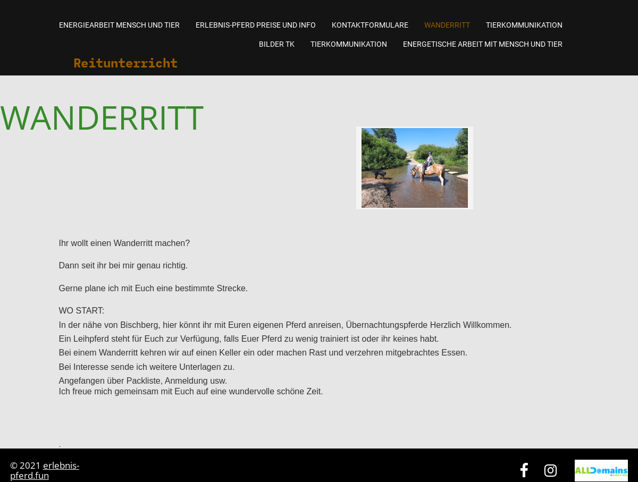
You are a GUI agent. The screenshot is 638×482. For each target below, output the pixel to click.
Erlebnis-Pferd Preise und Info (256, 25)
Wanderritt (447, 25)
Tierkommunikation (524, 25)
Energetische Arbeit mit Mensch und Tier (483, 44)
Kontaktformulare (370, 25)
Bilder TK (277, 44)
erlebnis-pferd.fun (44, 470)
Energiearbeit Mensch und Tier (119, 25)
